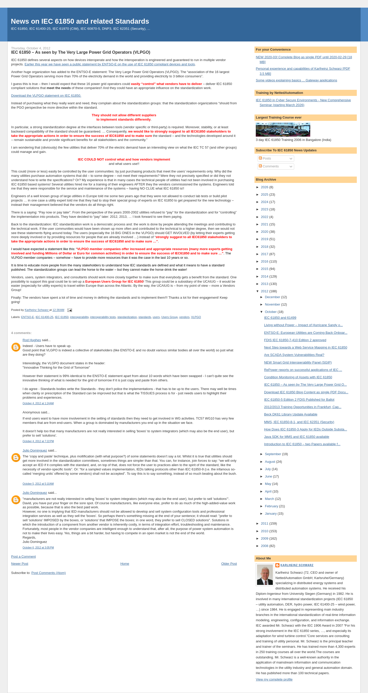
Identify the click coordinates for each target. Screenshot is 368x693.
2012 (265, 291)
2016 (265, 261)
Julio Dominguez (35, 450)
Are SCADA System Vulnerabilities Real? (294, 355)
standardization (127, 317)
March (270, 499)
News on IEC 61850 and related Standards (80, 21)
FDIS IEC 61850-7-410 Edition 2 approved (295, 340)
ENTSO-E (27, 317)
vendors (184, 317)
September (273, 454)
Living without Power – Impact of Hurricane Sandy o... (303, 325)
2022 (265, 217)
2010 (265, 531)
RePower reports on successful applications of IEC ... (303, 370)
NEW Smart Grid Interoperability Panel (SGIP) (298, 362)
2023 (265, 209)
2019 (265, 239)
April (269, 491)
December (273, 297)
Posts (265, 158)
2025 (265, 194)
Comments (269, 166)
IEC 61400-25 (44, 317)
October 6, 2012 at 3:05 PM (38, 547)
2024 (265, 202)
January (271, 513)
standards (144, 317)
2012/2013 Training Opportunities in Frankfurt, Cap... (303, 407)
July (268, 469)
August (270, 462)
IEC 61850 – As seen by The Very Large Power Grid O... (305, 384)
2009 (265, 538)
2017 (265, 254)
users (156, 317)
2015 (265, 269)
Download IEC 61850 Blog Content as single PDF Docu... (306, 392)
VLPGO (196, 317)
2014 (265, 276)
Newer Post (19, 564)
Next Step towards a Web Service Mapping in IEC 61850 (305, 347)
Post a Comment (23, 556)
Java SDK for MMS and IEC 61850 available (296, 437)
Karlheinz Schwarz (297, 565)
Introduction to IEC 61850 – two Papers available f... (302, 444)
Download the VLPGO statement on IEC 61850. (46, 95)
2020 (265, 232)
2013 (265, 284)
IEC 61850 (61, 317)
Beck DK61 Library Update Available (290, 414)
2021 (265, 224)
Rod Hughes (32, 340)
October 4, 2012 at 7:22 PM (38, 441)
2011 (265, 523)
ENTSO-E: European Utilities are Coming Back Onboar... (305, 333)
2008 (265, 546)
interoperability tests (103, 317)
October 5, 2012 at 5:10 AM (38, 483)
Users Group (169, 317)
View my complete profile (274, 679)
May (268, 484)
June (269, 476)
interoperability (79, 317)
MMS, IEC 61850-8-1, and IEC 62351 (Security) (299, 422)
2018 (265, 247)
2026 (265, 187)
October (271, 312)
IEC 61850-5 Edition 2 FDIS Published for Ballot (299, 399)
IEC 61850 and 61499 (280, 318)
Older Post (229, 564)
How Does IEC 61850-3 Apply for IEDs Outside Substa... (305, 429)
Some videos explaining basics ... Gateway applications (296, 80)
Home (124, 564)
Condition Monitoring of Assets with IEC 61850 (298, 377)
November (273, 304)
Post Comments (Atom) (48, 573)
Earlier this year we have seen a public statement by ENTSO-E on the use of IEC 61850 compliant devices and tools (110, 64)
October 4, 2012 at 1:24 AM (38, 403)
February (272, 506)
